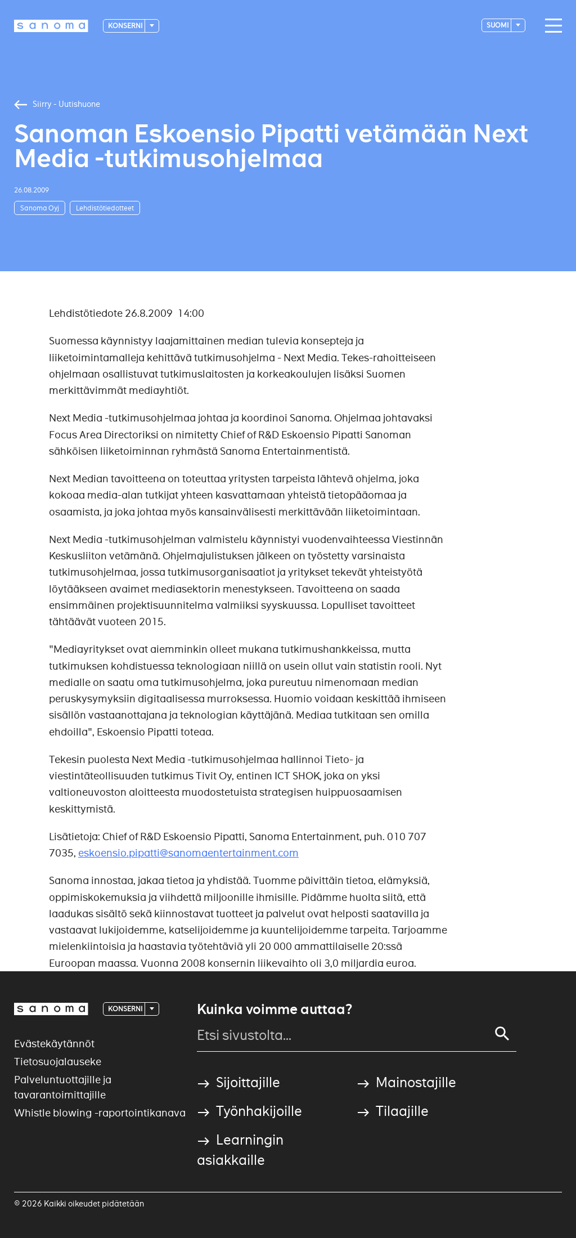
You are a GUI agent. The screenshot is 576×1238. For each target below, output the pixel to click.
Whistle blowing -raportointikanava (100, 1112)
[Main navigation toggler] (550, 26)
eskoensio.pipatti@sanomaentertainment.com (188, 852)
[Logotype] (51, 26)
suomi (498, 25)
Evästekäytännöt (54, 1043)
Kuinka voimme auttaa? (274, 1010)
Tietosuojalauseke (57, 1061)
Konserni (125, 25)
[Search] (502, 1034)
